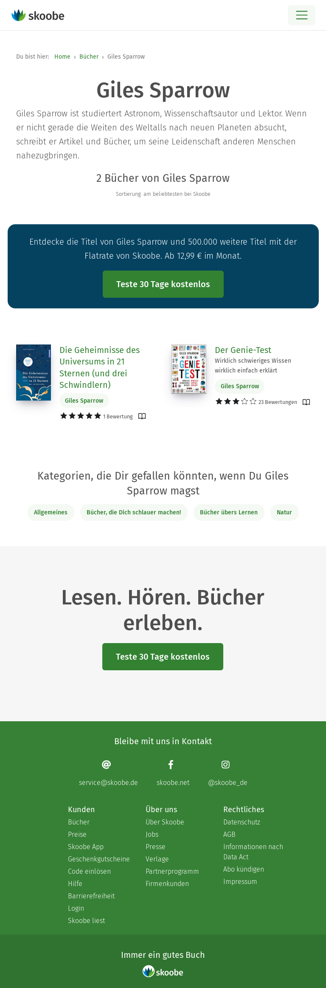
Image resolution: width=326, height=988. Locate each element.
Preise (77, 834)
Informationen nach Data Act (253, 852)
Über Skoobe (165, 822)
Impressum (240, 882)
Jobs (152, 834)
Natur (284, 512)
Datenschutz (241, 822)
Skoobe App (86, 847)
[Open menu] (301, 15)
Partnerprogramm (172, 871)
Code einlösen (89, 871)
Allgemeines (50, 512)
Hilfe (75, 884)
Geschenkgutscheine (98, 859)
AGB (229, 834)
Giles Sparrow (84, 400)
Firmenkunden (167, 884)
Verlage (157, 859)
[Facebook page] (173, 773)
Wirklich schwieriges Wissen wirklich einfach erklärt (253, 365)
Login (76, 908)
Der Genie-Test (243, 350)
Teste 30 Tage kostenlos (163, 284)
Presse (156, 847)
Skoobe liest (86, 921)
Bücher (88, 56)
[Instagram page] (228, 773)
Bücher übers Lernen (229, 512)
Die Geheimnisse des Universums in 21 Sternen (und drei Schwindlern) (99, 367)
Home (62, 56)
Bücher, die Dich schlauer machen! (134, 512)
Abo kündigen (243, 869)
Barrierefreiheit (91, 896)
